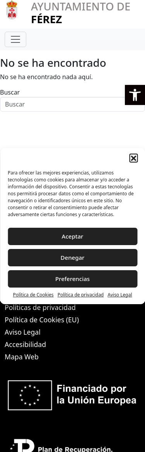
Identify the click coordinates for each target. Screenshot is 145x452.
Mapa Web (22, 356)
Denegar (73, 257)
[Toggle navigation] (15, 39)
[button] (135, 95)
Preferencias (72, 279)
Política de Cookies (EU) (42, 319)
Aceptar (73, 236)
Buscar (10, 92)
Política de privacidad (81, 294)
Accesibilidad (25, 344)
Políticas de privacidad (40, 307)
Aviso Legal (119, 294)
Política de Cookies (33, 294)
